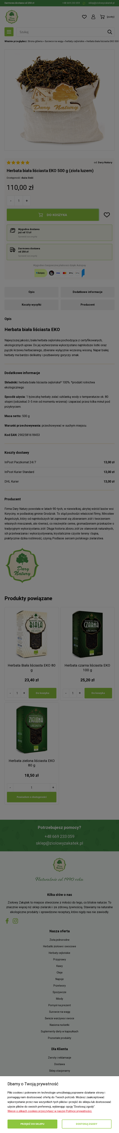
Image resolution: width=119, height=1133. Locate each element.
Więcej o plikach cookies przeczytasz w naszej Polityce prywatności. (49, 1111)
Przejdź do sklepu (32, 1124)
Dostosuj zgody (86, 1124)
